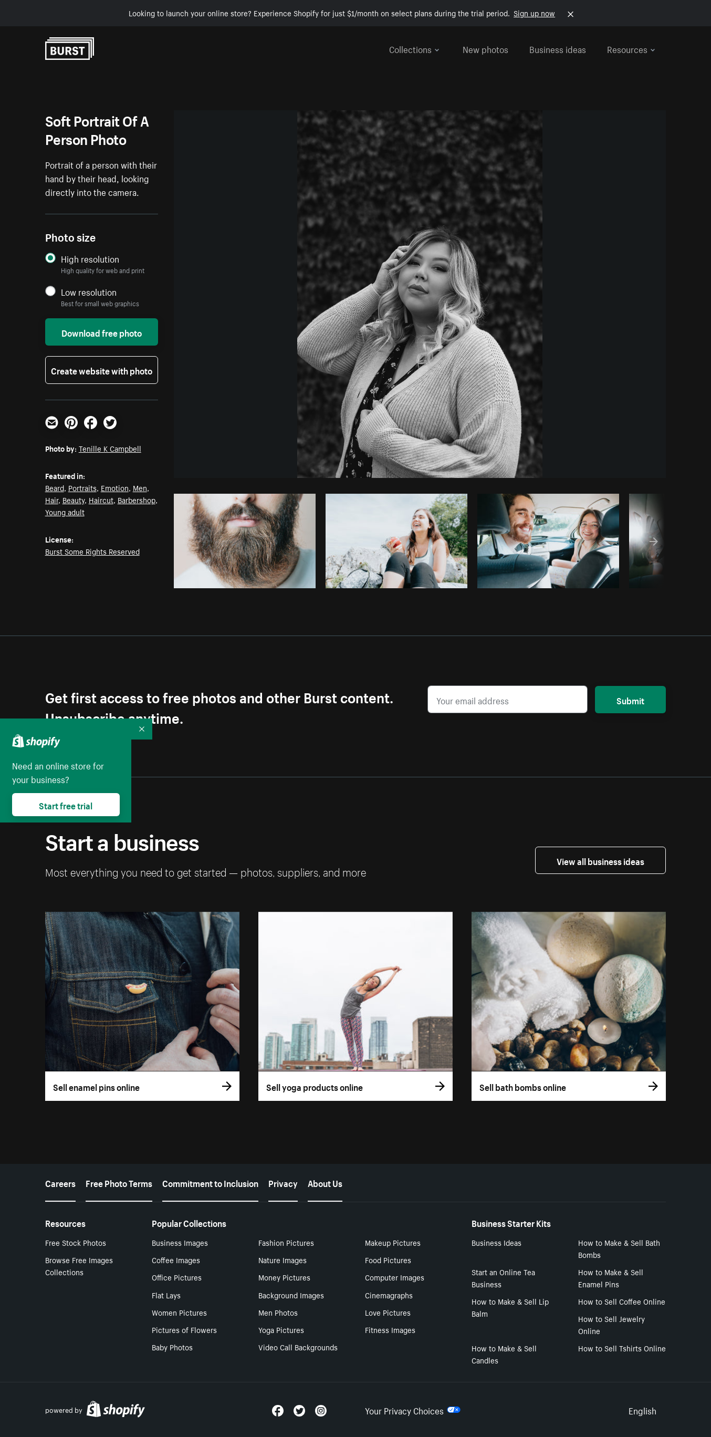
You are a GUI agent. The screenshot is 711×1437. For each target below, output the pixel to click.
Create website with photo (101, 370)
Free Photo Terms (119, 1182)
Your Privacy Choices (413, 1410)
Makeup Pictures (393, 1242)
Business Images (180, 1242)
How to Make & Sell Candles (504, 1354)
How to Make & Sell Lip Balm (510, 1307)
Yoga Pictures (281, 1329)
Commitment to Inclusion (210, 1182)
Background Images (291, 1294)
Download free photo (101, 332)
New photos (485, 48)
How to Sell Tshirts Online (622, 1347)
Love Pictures (388, 1312)
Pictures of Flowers (184, 1329)
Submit (630, 699)
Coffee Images (176, 1259)
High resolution (90, 259)
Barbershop (136, 499)
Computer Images (394, 1277)
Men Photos (278, 1312)
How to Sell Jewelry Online (611, 1324)
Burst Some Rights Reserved (92, 551)
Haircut (101, 499)
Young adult (65, 511)
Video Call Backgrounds (298, 1346)
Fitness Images (390, 1329)
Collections (414, 48)
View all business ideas (600, 860)
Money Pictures (284, 1277)
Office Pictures (177, 1277)
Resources (631, 48)
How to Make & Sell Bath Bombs (619, 1248)
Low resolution (89, 292)
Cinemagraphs (389, 1294)
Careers (60, 1182)
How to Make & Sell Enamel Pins (610, 1277)
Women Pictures (179, 1312)
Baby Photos (172, 1346)
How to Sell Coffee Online (621, 1301)
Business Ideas (496, 1242)
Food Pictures (388, 1259)
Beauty (73, 499)
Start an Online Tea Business (503, 1277)
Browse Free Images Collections (79, 1265)
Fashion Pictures (286, 1242)
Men (140, 487)
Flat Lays (166, 1294)
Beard (54, 487)
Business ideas (557, 48)
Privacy (283, 1182)
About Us (325, 1182)
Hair (51, 499)
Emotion (115, 487)
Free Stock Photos (75, 1242)
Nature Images (282, 1259)
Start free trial (65, 804)
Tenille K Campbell (110, 448)
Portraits (82, 487)
